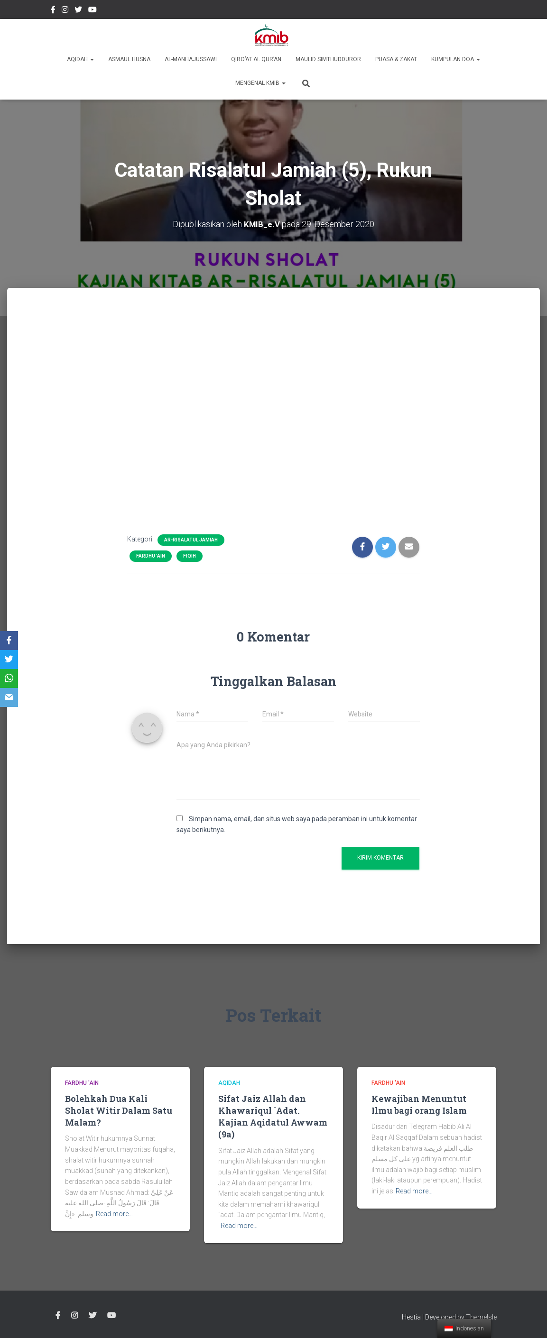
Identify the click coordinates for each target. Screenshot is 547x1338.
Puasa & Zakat (396, 59)
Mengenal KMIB (260, 83)
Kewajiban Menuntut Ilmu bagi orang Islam (419, 1104)
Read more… (114, 1214)
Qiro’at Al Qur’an (256, 59)
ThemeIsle (481, 1317)
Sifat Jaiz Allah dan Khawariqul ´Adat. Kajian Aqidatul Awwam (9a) (272, 1116)
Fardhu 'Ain (150, 556)
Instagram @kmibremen (65, 11)
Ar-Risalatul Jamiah (191, 539)
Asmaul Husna (129, 59)
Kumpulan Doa (455, 59)
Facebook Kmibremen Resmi (53, 11)
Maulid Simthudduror (328, 59)
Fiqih (189, 556)
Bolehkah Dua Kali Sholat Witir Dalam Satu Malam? (118, 1110)
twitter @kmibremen (78, 11)
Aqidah (80, 59)
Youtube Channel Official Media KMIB (92, 11)
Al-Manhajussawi (191, 59)
